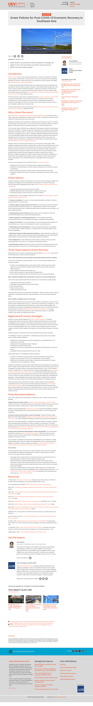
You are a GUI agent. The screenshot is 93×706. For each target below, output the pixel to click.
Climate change (27, 627)
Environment (35, 627)
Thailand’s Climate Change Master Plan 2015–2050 (41, 406)
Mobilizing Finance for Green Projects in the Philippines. (31, 524)
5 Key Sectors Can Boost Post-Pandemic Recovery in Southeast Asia (33, 611)
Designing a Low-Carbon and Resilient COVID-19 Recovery (15, 610)
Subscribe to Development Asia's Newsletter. (21, 655)
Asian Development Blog (68, 671)
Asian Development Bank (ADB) (26, 567)
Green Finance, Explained (69, 101)
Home (10, 11)
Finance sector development (46, 627)
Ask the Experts (16, 541)
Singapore (10, 627)
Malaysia (41, 625)
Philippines (51, 625)
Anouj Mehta (20, 546)
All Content (60, 11)
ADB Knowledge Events (67, 683)
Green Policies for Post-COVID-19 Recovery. (31, 531)
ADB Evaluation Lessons (68, 677)
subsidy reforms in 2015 (32, 412)
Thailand (16, 627)
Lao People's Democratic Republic (29, 625)
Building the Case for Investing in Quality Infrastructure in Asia (50, 610)
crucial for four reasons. (43, 166)
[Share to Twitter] (22, 60)
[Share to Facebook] (15, 60)
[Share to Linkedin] (18, 60)
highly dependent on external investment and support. (22, 144)
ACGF (33, 475)
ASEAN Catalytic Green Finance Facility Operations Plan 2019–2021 (32, 508)
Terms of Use (12, 692)
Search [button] (65, 2)
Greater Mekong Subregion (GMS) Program (46, 681)
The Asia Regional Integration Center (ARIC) (46, 693)
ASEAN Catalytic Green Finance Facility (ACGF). (38, 488)
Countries (30, 11)
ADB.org (62, 668)
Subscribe (64, 4)
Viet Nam (21, 627)
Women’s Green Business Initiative (30, 437)
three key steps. (46, 257)
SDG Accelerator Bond (26, 477)
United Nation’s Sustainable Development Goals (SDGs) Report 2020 (29, 119)
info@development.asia (60, 700)
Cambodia (12, 625)
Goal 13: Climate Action (21, 630)
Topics (21, 11)
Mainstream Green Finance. (24, 483)
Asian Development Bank (25, 569)
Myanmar (45, 625)
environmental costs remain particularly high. (21, 86)
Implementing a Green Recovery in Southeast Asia (28, 505)
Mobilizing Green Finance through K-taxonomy (69, 112)
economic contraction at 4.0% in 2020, (48, 100)
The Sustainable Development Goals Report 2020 (33, 536)
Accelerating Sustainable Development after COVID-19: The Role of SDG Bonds (35, 491)
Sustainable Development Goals (45, 11)
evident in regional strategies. (37, 323)
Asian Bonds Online (66, 680)
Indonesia (18, 625)
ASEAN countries (12, 81)
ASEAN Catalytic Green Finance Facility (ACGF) (35, 312)
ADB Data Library (65, 674)
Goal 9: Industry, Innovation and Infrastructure (24, 628)
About (15, 11)
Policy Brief (46, 18)
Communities (69, 11)
